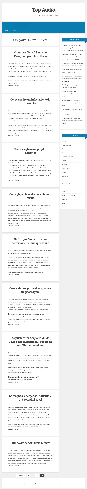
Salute (41, 25)
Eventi (64, 160)
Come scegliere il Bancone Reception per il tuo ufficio (30, 54)
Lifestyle (65, 176)
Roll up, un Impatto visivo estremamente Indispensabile (30, 240)
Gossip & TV (66, 168)
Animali (64, 141)
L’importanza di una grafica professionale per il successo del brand (72, 120)
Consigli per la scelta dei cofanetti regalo (30, 195)
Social (49, 25)
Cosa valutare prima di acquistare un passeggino (30, 289)
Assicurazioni (8, 25)
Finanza (6, 30)
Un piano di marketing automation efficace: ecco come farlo (72, 93)
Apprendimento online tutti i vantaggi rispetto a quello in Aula (71, 102)
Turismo (57, 25)
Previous (21, 474)
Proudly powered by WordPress (33, 482)
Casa (63, 153)
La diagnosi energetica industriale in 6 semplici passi (30, 396)
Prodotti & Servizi (21, 25)
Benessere (65, 149)
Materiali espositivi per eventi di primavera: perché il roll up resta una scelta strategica (72, 56)
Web (63, 203)
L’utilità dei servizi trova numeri (30, 442)
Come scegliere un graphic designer (30, 150)
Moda (14, 30)
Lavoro (33, 25)
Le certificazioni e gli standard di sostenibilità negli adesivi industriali (72, 78)
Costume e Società (69, 25)
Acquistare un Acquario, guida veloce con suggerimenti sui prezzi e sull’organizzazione (30, 340)
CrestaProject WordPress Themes (63, 482)
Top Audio (43, 9)
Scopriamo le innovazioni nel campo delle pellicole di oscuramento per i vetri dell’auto (72, 47)
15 (38, 474)
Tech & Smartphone (68, 195)
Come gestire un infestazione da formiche (30, 101)
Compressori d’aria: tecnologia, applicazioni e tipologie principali (72, 111)
